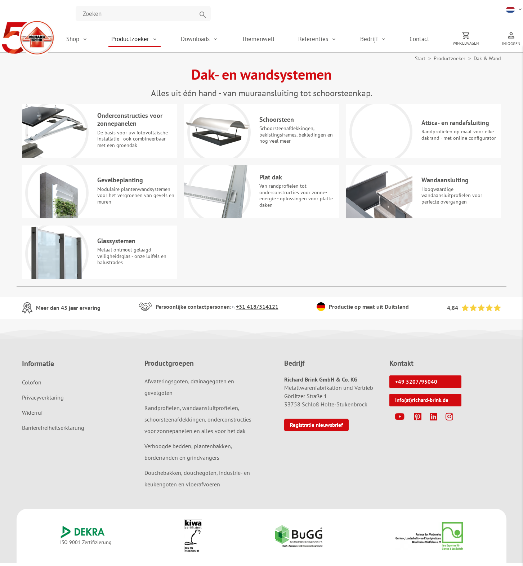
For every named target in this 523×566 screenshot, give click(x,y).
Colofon (31, 385)
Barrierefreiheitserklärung (53, 430)
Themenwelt (268, 40)
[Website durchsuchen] (143, 13)
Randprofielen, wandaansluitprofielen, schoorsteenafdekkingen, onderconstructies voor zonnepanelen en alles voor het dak (197, 422)
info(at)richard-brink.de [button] (421, 403)
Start (420, 60)
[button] (514, 9)
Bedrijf (375, 40)
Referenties (322, 40)
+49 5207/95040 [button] (416, 384)
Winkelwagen (468, 43)
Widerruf (32, 415)
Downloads (208, 40)
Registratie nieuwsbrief (316, 427)
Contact (424, 40)
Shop (88, 40)
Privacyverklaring (43, 400)
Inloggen (511, 44)
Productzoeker (145, 40)
